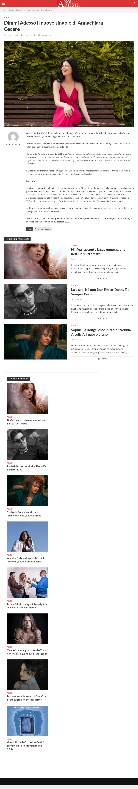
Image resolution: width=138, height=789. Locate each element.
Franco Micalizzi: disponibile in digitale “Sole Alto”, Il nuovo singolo (27, 606)
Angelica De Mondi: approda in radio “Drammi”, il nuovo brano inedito (26, 560)
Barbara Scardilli (29, 35)
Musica (7, 17)
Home (5, 10)
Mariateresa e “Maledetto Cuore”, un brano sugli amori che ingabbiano (27, 702)
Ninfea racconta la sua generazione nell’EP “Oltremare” (99, 251)
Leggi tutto (102, 279)
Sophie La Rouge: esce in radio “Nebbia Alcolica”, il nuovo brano (101, 332)
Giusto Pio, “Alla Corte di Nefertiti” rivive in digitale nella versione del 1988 (26, 750)
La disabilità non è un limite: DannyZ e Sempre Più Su (100, 291)
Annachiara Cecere (43, 229)
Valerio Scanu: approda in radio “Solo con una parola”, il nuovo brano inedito (26, 654)
